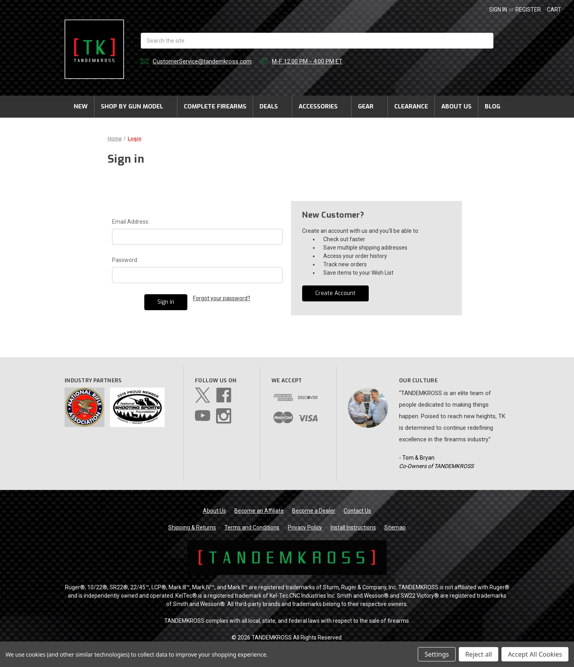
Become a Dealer (313, 511)
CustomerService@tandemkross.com (202, 61)
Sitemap (395, 527)
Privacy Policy (305, 527)
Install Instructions (353, 527)
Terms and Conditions (251, 527)
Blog (492, 106)
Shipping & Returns (192, 527)
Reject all (478, 654)
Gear (369, 106)
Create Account (335, 293)
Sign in (498, 9)
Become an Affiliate (259, 511)
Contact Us (357, 511)
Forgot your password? (221, 298)
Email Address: (130, 221)
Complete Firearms (215, 106)
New (81, 106)
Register (528, 9)
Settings (437, 654)
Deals (272, 106)
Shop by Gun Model (136, 106)
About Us (456, 106)
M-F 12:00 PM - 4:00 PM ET (307, 61)
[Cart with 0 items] (554, 10)
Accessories (322, 106)
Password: (125, 260)
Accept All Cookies (535, 654)
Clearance (411, 106)
